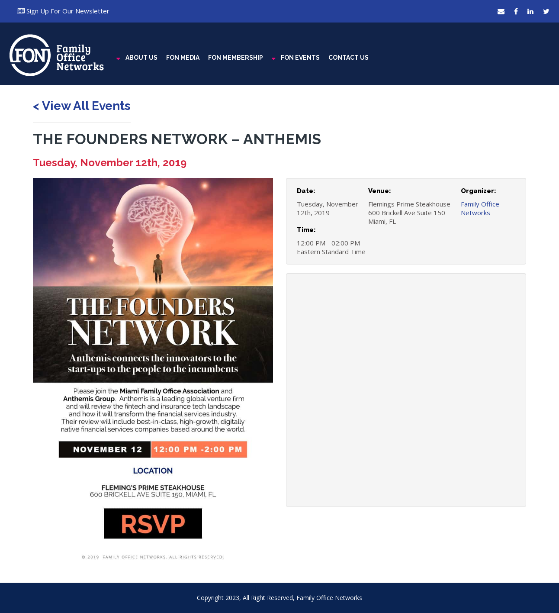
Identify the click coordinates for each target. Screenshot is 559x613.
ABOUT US (141, 57)
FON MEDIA (182, 57)
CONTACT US (348, 57)
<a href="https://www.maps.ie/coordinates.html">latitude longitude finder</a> (406, 403)
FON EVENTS (300, 57)
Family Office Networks (480, 208)
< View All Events (82, 106)
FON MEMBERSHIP (235, 57)
